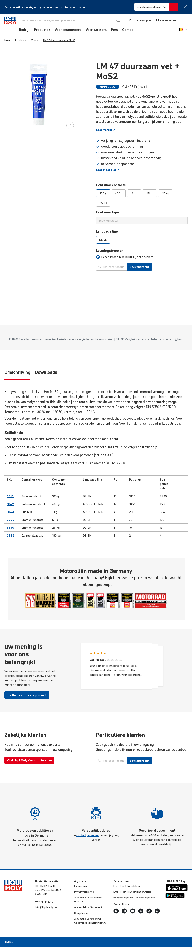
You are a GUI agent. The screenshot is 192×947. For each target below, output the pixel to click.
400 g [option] (118, 193)
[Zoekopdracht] (77, 20)
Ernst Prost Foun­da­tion (126, 886)
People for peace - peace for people (134, 897)
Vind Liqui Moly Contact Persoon (29, 760)
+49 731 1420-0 (44, 902)
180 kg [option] (103, 203)
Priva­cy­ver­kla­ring (84, 892)
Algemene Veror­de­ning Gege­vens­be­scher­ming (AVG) (90, 921)
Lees (105, 130)
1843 (10, 512)
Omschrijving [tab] (17, 372)
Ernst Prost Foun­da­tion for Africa (132, 892)
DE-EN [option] (103, 240)
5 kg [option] (149, 193)
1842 (10, 504)
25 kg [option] (165, 193)
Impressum (80, 886)
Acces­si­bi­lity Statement (88, 907)
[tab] (124, 257)
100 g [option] (103, 193)
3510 (10, 496)
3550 (10, 527)
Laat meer (107, 170)
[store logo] (15, 25)
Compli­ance (81, 913)
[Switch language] (151, 7)
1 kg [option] (134, 193)
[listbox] (142, 198)
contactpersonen (87, 835)
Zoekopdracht (139, 267)
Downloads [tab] (46, 372)
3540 (10, 520)
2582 (10, 535)
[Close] (185, 7)
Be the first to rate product (27, 695)
